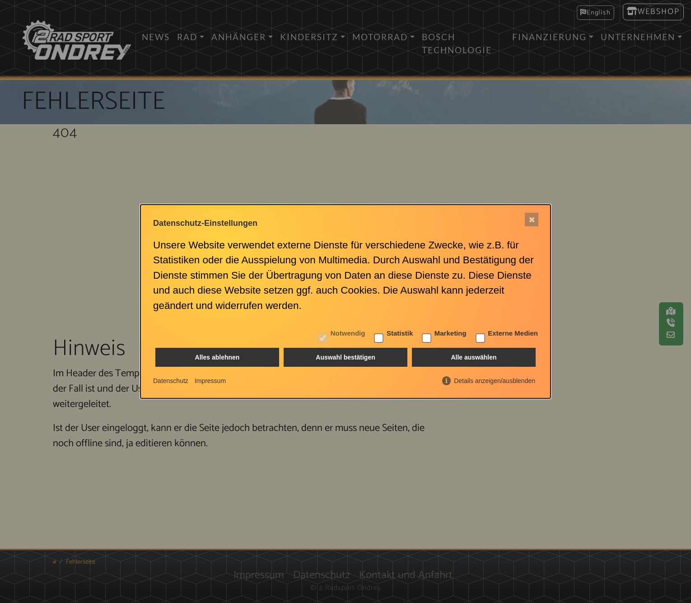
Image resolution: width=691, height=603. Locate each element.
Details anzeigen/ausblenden (494, 380)
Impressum (210, 380)
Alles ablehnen (217, 357)
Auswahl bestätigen (345, 357)
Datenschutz (170, 380)
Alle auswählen (473, 357)
